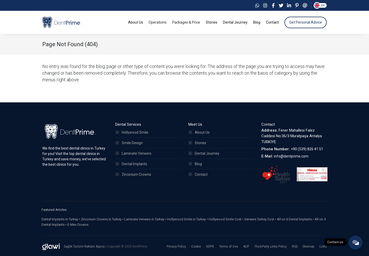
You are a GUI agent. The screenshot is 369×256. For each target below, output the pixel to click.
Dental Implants (131, 164)
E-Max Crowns (77, 225)
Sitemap (308, 246)
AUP (246, 246)
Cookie (196, 246)
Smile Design (129, 143)
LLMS (323, 246)
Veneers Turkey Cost (259, 219)
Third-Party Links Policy (270, 246)
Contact (198, 174)
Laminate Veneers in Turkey (144, 219)
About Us (199, 132)
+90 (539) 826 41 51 (307, 149)
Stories (197, 143)
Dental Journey (203, 153)
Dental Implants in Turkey (60, 219)
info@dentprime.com (291, 156)
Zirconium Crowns (133, 174)
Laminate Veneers (133, 153)
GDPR (210, 246)
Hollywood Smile (131, 132)
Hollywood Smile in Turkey (186, 219)
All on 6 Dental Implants (294, 219)
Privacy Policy (176, 246)
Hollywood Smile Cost (225, 219)
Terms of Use (228, 246)
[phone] (355, 242)
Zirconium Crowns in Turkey (101, 219)
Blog (195, 164)
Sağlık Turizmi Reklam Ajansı (85, 246)
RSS (295, 246)
